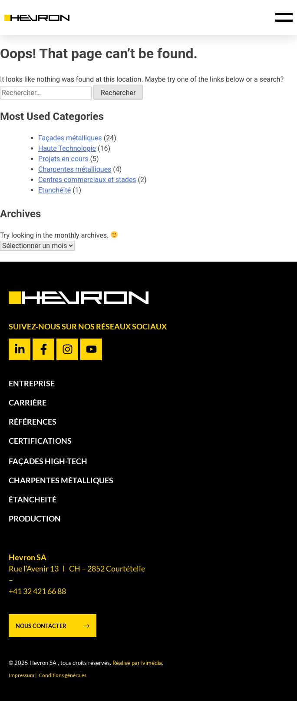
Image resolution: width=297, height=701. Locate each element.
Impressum (21, 675)
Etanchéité (54, 190)
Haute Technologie (67, 148)
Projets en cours (63, 159)
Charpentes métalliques (74, 169)
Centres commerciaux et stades (87, 180)
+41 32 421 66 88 (37, 591)
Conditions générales (63, 675)
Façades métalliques (70, 138)
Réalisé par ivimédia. (137, 662)
